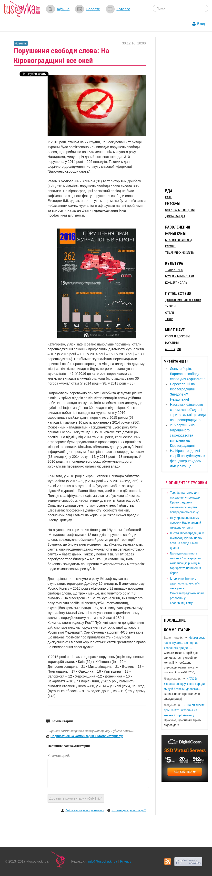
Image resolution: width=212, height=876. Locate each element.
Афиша (63, 9)
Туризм (170, 306)
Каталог (123, 9)
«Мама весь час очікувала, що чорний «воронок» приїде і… (184, 643)
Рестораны (172, 203)
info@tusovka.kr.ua (102, 861)
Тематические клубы (179, 252)
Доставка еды (175, 216)
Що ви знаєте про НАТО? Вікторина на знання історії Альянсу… (184, 710)
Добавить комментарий (75, 798)
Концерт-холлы (176, 282)
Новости (93, 9)
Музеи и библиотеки (179, 276)
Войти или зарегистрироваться (84, 810)
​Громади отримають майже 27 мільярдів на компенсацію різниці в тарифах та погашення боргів (185, 563)
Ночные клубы (175, 233)
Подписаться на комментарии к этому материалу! (86, 736)
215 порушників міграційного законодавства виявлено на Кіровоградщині (182, 435)
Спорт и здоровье (177, 336)
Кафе (168, 197)
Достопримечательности (183, 300)
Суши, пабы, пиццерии (180, 210)
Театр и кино (174, 270)
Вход (201, 24)
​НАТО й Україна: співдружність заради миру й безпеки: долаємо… (184, 684)
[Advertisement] (187, 110)
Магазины (172, 342)
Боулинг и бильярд (178, 240)
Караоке (170, 246)
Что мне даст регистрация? (128, 810)
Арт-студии (173, 349)
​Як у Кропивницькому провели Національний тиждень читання (185, 522)
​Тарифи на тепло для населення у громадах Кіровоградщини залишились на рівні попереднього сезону (185, 502)
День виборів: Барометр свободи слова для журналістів (187, 374)
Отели (169, 312)
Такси (169, 319)
